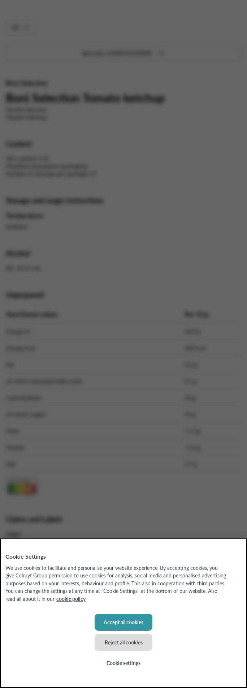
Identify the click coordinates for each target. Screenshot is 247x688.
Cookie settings (123, 662)
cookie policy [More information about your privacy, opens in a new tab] (71, 598)
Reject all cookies (124, 642)
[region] (123, 613)
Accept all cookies (123, 622)
